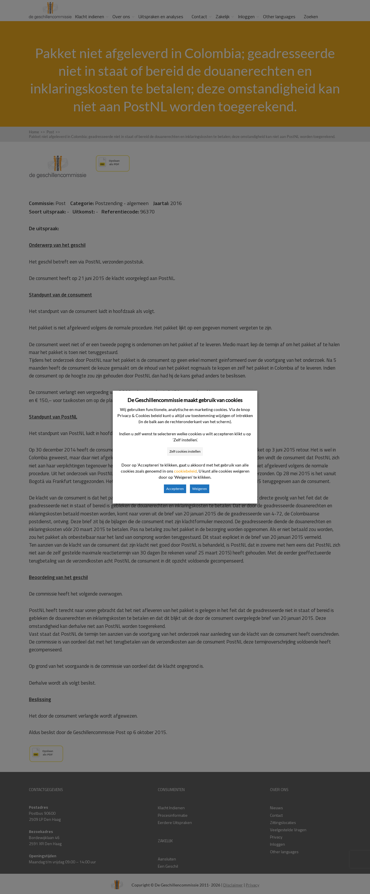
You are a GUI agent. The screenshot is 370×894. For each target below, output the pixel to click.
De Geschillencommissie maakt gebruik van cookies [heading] (185, 400)
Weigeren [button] (199, 488)
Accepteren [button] (175, 488)
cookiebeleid (185, 471)
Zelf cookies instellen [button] (185, 451)
